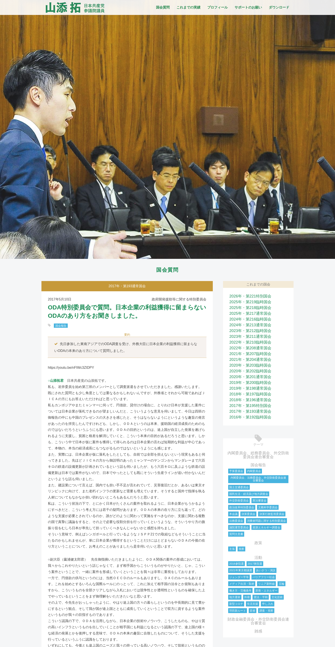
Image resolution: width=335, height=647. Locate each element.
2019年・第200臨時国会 (250, 382)
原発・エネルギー (266, 590)
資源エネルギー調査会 (266, 527)
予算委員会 (236, 471)
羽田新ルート (237, 610)
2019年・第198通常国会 (250, 388)
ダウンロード (279, 7)
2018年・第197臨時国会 (250, 394)
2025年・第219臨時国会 (250, 302)
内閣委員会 (254, 471)
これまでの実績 (188, 7)
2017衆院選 (255, 563)
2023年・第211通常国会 (250, 336)
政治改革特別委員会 (241, 507)
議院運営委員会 (239, 527)
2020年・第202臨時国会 (250, 371)
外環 (247, 597)
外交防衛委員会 (239, 500)
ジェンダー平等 (239, 577)
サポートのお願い (248, 7)
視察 (241, 549)
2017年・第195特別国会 (250, 406)
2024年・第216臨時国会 (250, 319)
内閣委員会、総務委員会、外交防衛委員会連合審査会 (258, 455)
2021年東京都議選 (240, 570)
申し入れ (267, 603)
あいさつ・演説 (265, 570)
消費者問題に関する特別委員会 (266, 520)
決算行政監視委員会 (271, 514)
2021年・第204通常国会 (250, 359)
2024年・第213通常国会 (250, 325)
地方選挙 (234, 597)
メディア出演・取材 (241, 583)
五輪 (281, 583)
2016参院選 (236, 563)
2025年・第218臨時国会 (250, 308)
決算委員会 (248, 514)
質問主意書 (236, 534)
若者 (252, 610)
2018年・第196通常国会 (250, 400)
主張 (232, 549)
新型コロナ (236, 603)
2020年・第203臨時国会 (250, 365)
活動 (258, 557)
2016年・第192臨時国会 (250, 417)
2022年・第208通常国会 (250, 348)
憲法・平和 (261, 597)
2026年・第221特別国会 (250, 296)
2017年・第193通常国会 (250, 411)
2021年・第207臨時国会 (250, 354)
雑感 (258, 631)
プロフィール (217, 7)
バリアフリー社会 (264, 577)
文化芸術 (277, 597)
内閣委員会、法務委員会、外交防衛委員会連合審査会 (258, 479)
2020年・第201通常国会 (250, 377)
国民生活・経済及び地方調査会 (248, 493)
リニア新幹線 (266, 583)
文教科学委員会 (268, 507)
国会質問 (163, 7)
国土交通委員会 (239, 487)
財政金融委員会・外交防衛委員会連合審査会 (258, 621)
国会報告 (60, 325)
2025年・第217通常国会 (250, 313)
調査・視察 (266, 610)
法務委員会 (236, 520)
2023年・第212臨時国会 (250, 331)
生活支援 (252, 603)
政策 (258, 543)
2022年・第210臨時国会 (250, 342)
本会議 (233, 514)
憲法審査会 (259, 500)
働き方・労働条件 (240, 590)
